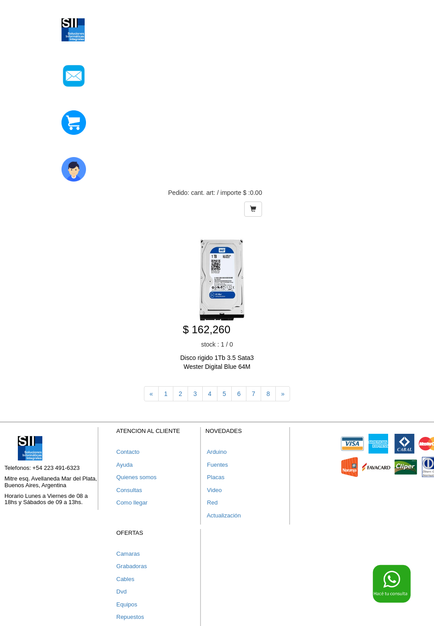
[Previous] (151, 393)
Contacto (127, 451)
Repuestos (130, 617)
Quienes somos (136, 477)
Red (211, 502)
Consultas (129, 490)
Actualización (223, 515)
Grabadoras (131, 566)
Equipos (126, 604)
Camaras (128, 553)
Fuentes (216, 464)
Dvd (121, 591)
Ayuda (124, 464)
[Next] (283, 393)
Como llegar (131, 502)
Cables (125, 579)
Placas (215, 477)
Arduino (216, 451)
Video (213, 490)
